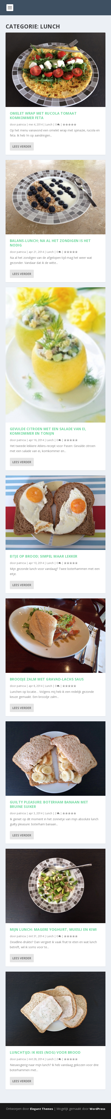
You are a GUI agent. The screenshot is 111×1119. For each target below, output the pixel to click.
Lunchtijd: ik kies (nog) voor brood (45, 1052)
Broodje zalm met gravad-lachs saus (47, 679)
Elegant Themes (41, 1109)
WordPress (97, 1109)
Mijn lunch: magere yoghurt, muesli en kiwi (53, 929)
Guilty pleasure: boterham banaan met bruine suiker (49, 804)
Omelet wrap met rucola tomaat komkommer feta (43, 115)
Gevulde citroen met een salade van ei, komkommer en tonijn (48, 431)
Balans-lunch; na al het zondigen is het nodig (50, 243)
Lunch (48, 124)
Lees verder (21, 146)
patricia (21, 124)
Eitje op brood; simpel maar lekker (43, 556)
